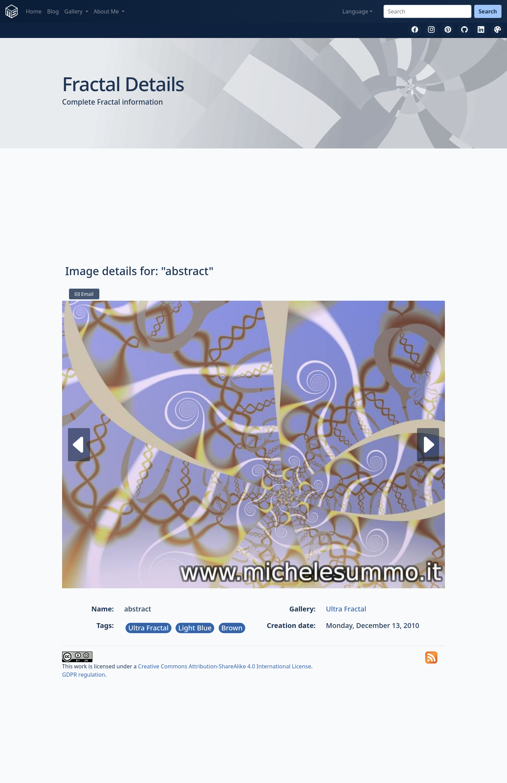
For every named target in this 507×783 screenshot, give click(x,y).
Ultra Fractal (346, 608)
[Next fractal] (79, 444)
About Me (107, 11)
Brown (232, 627)
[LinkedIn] (481, 30)
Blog (53, 11)
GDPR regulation (83, 674)
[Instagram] (431, 30)
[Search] (427, 11)
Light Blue (194, 627)
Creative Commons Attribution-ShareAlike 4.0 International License (224, 666)
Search (488, 11)
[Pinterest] (448, 30)
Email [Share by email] (84, 294)
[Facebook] (414, 30)
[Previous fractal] (428, 444)
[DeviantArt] (497, 30)
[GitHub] (464, 30)
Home (34, 11)
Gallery (74, 11)
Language (355, 11)
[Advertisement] (253, 208)
